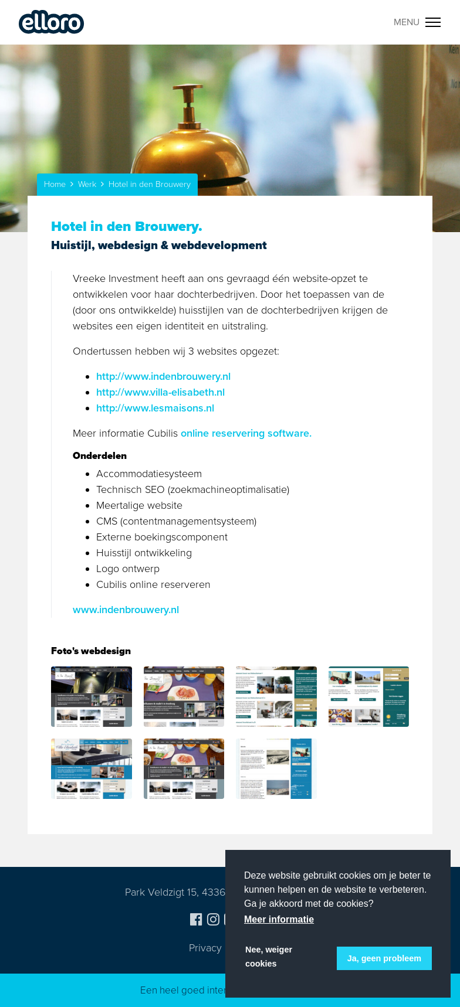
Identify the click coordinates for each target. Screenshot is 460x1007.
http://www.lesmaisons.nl (155, 408)
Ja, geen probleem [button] (384, 958)
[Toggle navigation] (417, 22)
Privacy (205, 947)
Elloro (51, 22)
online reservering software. (246, 433)
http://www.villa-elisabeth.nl (160, 392)
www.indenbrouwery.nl (126, 609)
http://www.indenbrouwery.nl (163, 376)
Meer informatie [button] (279, 919)
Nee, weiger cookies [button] (268, 956)
